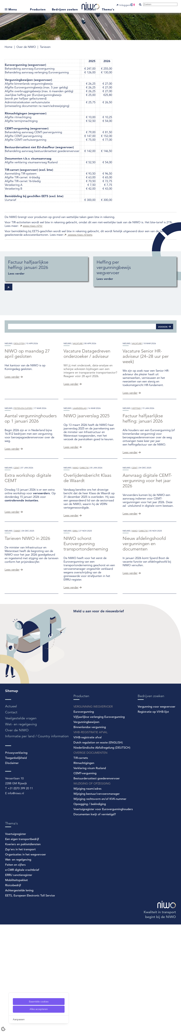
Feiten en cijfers (15, 972)
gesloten (19, 370)
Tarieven (45, 47)
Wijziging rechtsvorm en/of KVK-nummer (99, 906)
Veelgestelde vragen (20, 826)
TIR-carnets (80, 865)
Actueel (90, 9)
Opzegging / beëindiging (89, 911)
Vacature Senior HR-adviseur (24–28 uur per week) (146, 383)
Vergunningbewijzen (86, 829)
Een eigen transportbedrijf (22, 946)
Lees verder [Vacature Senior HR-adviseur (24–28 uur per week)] (130, 420)
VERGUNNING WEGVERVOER (93, 814)
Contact (11, 820)
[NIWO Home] (90, 4)
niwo (75, 548)
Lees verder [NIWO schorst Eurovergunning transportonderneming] (71, 695)
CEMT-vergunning (84, 881)
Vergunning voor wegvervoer (156, 814)
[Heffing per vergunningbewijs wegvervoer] (135, 271)
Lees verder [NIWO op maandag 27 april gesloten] (12, 404)
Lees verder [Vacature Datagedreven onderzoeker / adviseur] (71, 411)
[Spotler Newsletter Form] (125, 748)
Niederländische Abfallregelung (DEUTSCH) (101, 855)
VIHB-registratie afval (87, 845)
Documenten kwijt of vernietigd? (94, 922)
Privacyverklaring (16, 860)
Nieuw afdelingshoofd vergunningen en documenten (144, 651)
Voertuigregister (15, 941)
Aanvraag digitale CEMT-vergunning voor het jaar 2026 (147, 561)
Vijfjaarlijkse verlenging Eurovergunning (99, 824)
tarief (17, 638)
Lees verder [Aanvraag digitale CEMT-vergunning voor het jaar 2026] (130, 594)
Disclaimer (12, 870)
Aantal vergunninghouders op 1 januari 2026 (31, 472)
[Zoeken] (82, 326)
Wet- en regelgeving (21, 832)
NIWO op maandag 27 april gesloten (27, 380)
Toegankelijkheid (16, 865)
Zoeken (163, 326)
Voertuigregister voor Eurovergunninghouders (103, 916)
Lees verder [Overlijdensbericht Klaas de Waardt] (71, 596)
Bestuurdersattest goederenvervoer (96, 886)
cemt (17, 548)
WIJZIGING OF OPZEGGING (91, 891)
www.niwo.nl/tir (32, 226)
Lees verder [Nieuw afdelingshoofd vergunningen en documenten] (130, 681)
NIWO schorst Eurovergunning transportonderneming (86, 651)
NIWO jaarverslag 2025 (87, 469)
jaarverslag (79, 462)
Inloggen (124, 5)
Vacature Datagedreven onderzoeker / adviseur (87, 380)
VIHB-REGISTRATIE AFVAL (90, 840)
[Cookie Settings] (3, 1029)
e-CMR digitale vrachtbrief (22, 977)
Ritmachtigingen (83, 870)
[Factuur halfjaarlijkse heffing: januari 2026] (46, 268)
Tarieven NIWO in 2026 (27, 646)
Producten (38, 9)
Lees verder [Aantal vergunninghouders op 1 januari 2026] (12, 502)
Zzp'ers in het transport (20, 957)
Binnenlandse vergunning (89, 834)
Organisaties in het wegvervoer (25, 962)
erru (75, 638)
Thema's (108, 9)
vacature (78, 370)
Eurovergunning (83, 819)
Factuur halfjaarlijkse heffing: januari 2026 (143, 472)
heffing (136, 462)
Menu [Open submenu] (12, 9)
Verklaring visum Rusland (89, 875)
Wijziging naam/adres (87, 896)
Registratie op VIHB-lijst (153, 819)
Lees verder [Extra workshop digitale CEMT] (12, 592)
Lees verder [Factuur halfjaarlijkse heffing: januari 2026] (130, 506)
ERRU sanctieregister (18, 982)
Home (9, 47)
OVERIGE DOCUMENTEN (90, 860)
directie (84, 548)
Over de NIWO (26, 47)
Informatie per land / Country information (37, 844)
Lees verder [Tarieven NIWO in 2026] (12, 677)
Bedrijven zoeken (65, 9)
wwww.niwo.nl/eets (79, 235)
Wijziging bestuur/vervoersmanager (96, 901)
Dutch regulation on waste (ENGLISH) (98, 850)
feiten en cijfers (23, 462)
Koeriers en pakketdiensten (23, 952)
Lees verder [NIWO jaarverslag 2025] (71, 501)
